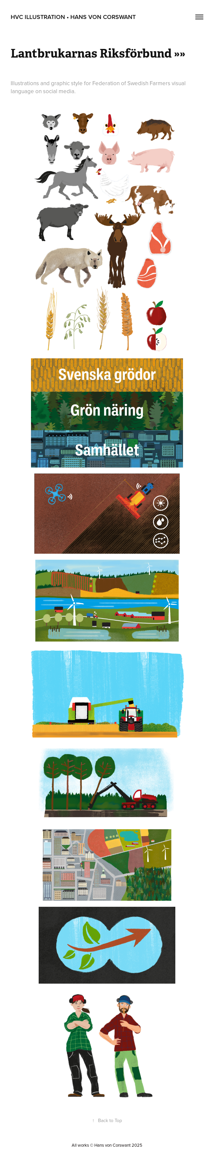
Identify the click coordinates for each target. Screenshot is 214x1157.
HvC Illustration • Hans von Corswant (73, 17)
